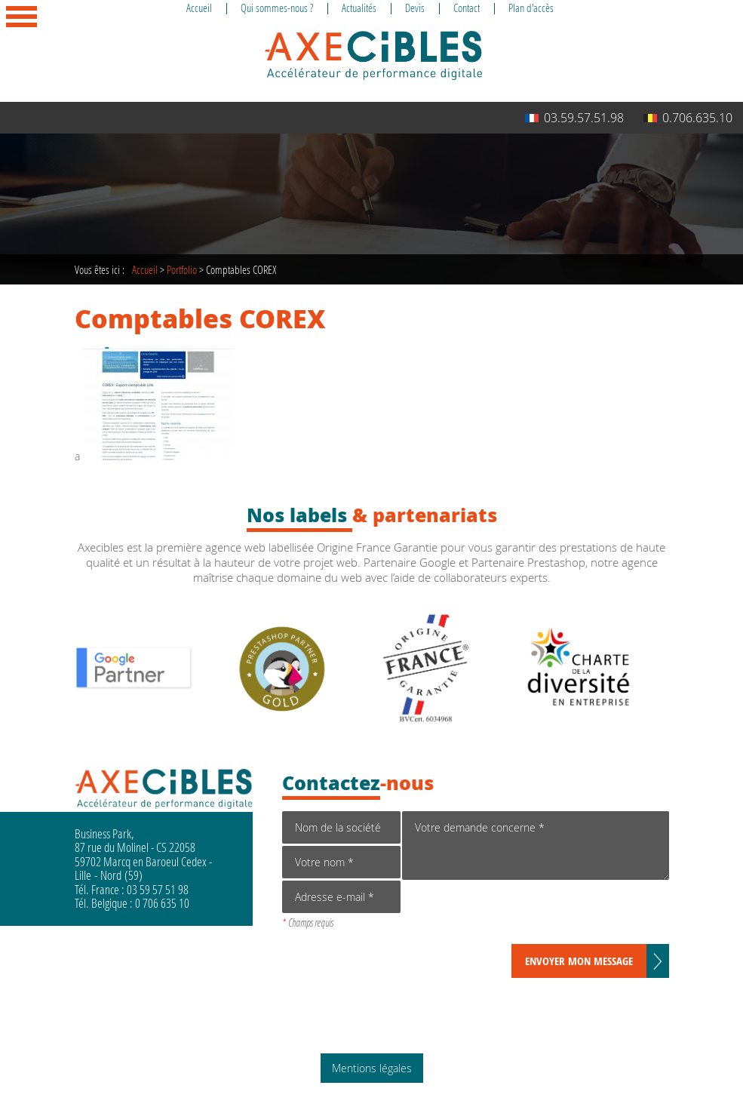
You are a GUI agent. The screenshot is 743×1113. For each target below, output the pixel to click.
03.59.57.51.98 (574, 117)
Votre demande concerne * (535, 845)
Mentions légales (372, 1068)
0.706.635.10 (687, 117)
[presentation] (516, 914)
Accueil (145, 269)
